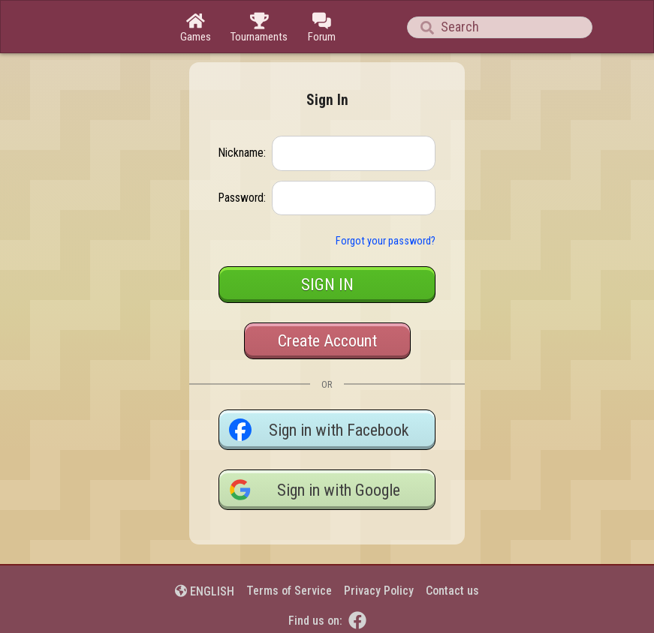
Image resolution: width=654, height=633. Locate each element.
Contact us (452, 591)
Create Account (327, 341)
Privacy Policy (379, 591)
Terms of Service (289, 591)
